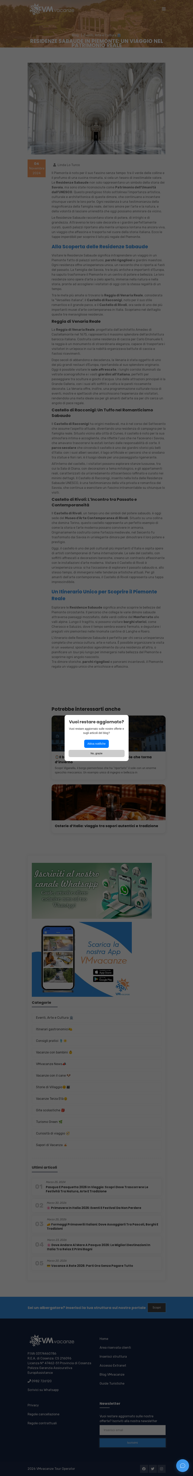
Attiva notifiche (96, 743)
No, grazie (96, 753)
